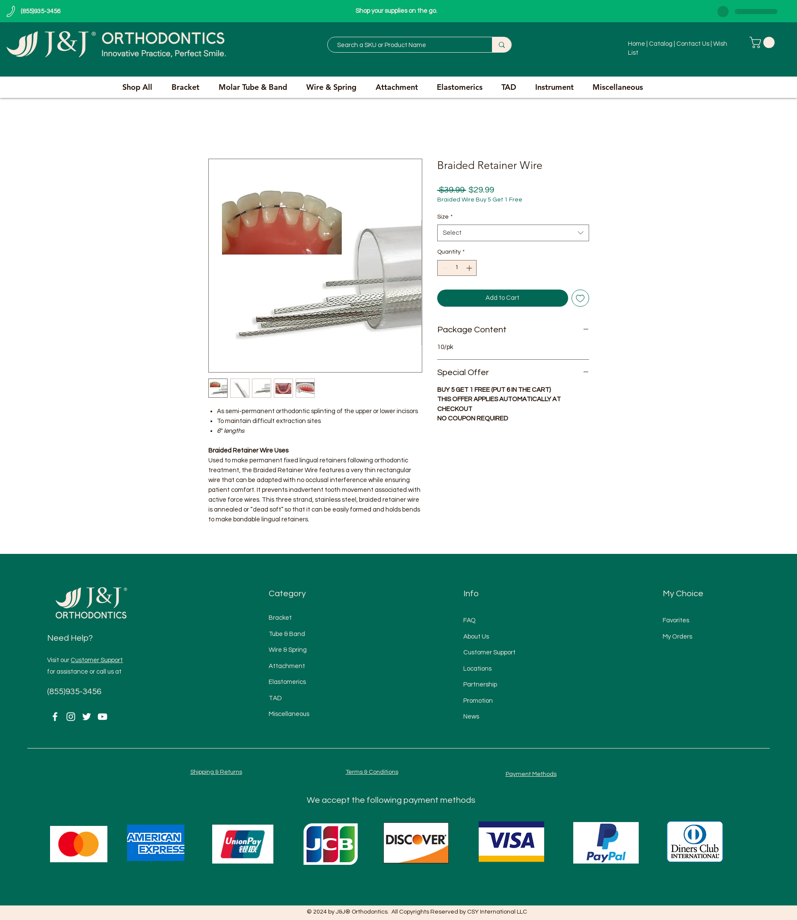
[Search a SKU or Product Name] (405, 45)
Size (445, 217)
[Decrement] (443, 267)
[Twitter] (86, 716)
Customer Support (97, 660)
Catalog (661, 44)
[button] (763, 42)
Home (637, 44)
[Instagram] (71, 716)
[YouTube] (102, 716)
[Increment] (470, 267)
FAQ (469, 620)
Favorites (676, 620)
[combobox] (513, 233)
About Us (476, 636)
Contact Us (693, 44)
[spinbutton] (457, 267)
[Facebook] (55, 716)
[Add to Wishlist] (580, 298)
